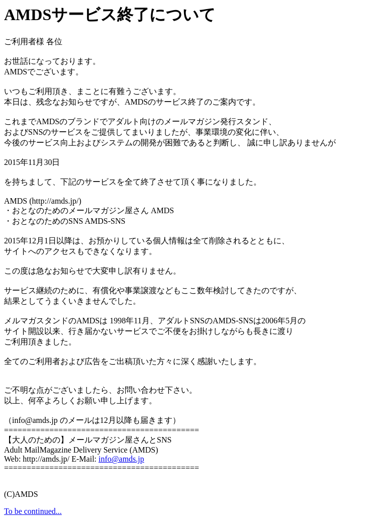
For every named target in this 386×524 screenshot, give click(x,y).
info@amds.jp (121, 459)
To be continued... (33, 511)
